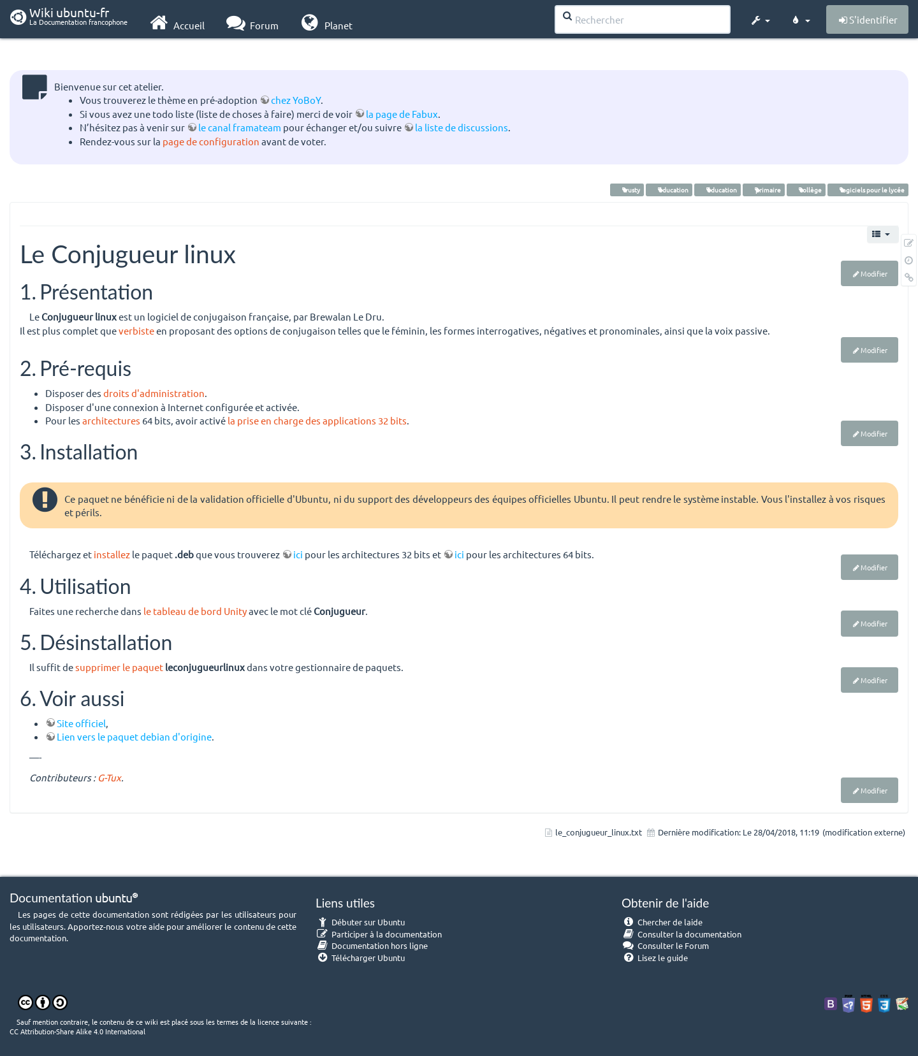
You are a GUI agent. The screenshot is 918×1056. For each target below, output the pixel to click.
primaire (764, 189)
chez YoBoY (296, 100)
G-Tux (109, 777)
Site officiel (81, 723)
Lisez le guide (655, 957)
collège (806, 189)
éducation (669, 189)
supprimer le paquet (119, 667)
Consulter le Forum (665, 945)
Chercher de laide (662, 921)
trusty (627, 189)
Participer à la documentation (379, 934)
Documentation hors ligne (372, 945)
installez (112, 554)
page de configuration (211, 141)
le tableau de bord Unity (195, 611)
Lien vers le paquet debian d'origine (134, 736)
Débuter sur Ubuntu (360, 921)
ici (298, 554)
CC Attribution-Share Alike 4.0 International (77, 1031)
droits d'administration (154, 393)
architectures (111, 420)
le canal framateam (239, 127)
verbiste (136, 330)
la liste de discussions (461, 127)
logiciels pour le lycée (868, 189)
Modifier (874, 273)
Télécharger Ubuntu (360, 957)
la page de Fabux (402, 114)
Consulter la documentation (681, 934)
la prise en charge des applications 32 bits (317, 420)
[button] (760, 18)
